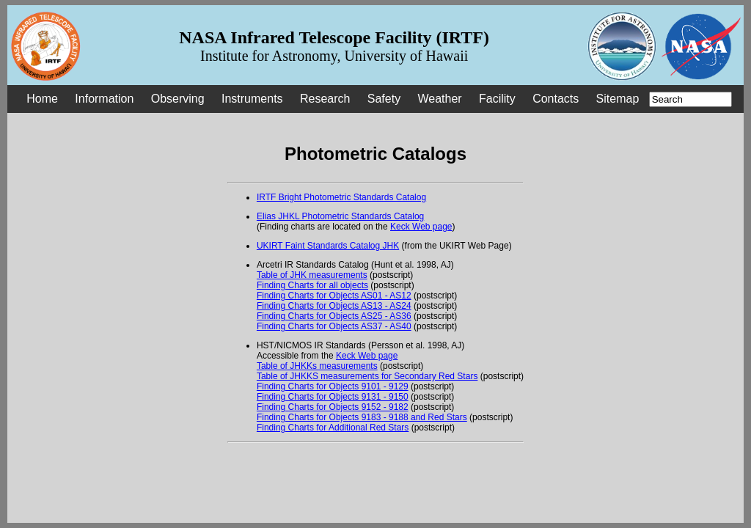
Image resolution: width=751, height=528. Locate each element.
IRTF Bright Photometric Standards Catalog (341, 197)
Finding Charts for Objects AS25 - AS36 (334, 316)
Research (325, 98)
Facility (497, 98)
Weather (439, 98)
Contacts (555, 98)
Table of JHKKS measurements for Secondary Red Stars (367, 376)
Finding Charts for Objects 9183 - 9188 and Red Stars (362, 417)
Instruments (252, 98)
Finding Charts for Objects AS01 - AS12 (334, 295)
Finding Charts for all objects (312, 285)
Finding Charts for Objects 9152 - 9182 (333, 407)
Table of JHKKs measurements (317, 366)
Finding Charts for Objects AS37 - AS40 (334, 326)
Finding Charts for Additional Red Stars (333, 427)
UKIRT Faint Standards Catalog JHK (328, 246)
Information (104, 98)
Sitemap (618, 98)
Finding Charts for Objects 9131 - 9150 (333, 397)
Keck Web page (421, 226)
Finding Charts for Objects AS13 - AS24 (334, 306)
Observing (178, 98)
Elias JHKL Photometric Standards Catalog (340, 216)
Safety (383, 98)
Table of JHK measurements (312, 275)
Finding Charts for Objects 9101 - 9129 (333, 386)
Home (42, 98)
